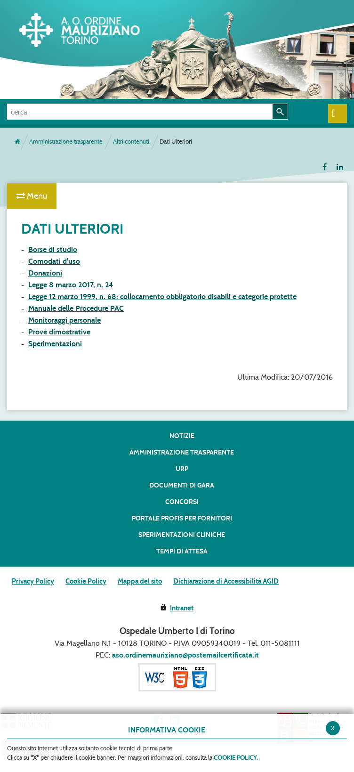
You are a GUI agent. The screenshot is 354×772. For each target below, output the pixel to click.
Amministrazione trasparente (66, 142)
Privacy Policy (33, 581)
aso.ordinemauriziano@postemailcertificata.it (185, 654)
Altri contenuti (131, 142)
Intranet (181, 608)
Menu (31, 196)
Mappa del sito (140, 581)
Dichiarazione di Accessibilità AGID (226, 581)
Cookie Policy (85, 581)
